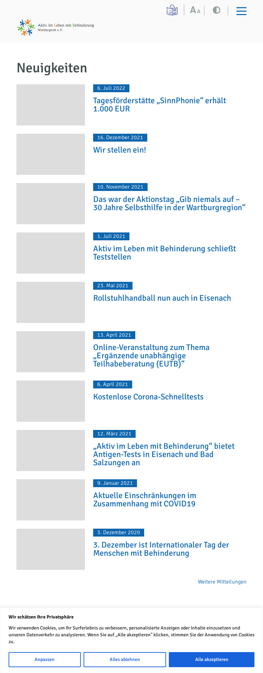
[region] (131, 640)
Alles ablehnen (125, 659)
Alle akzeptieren (211, 659)
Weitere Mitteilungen (222, 581)
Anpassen (44, 659)
